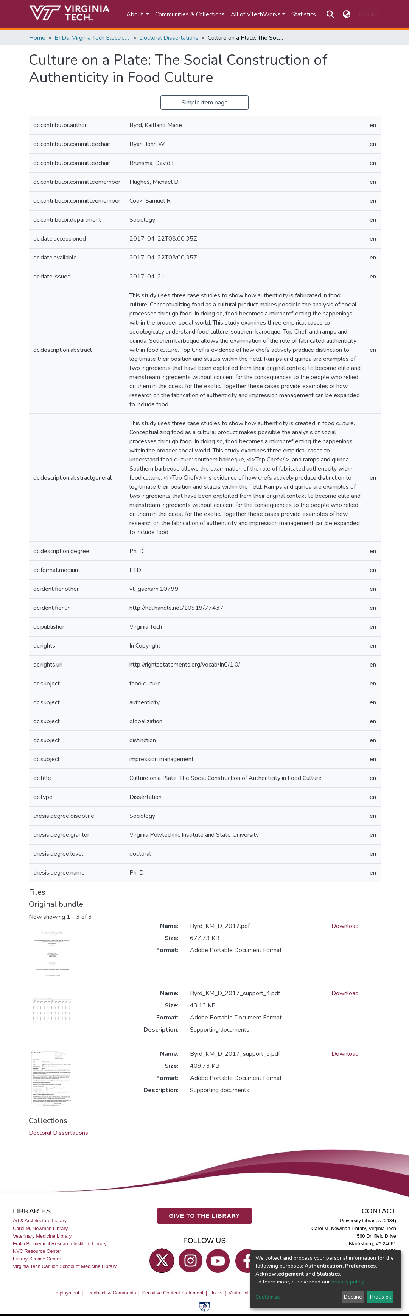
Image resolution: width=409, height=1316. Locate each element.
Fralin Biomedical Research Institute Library (60, 1243)
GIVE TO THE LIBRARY (204, 1215)
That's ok (380, 1296)
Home (37, 38)
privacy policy (347, 1281)
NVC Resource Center (37, 1251)
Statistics (303, 14)
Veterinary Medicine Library (42, 1236)
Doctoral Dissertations (169, 38)
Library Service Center (37, 1259)
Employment (65, 1293)
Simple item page (205, 102)
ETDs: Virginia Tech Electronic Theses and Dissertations (92, 38)
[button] (346, 14)
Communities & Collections (190, 14)
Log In (367, 14)
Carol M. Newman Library (40, 1228)
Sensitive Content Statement (172, 1293)
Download (345, 926)
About (135, 14)
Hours (216, 1293)
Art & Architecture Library (40, 1221)
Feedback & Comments (111, 1293)
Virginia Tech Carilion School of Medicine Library (65, 1266)
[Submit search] (330, 14)
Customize (267, 1296)
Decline (353, 1296)
